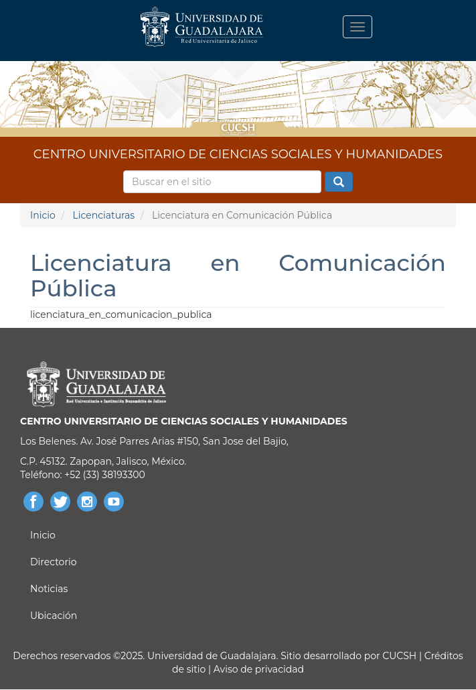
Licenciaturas (103, 215)
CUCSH (399, 656)
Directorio (53, 562)
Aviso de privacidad (257, 669)
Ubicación (53, 616)
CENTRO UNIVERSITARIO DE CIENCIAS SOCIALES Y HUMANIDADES (238, 154)
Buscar (338, 182)
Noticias (49, 589)
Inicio (43, 215)
